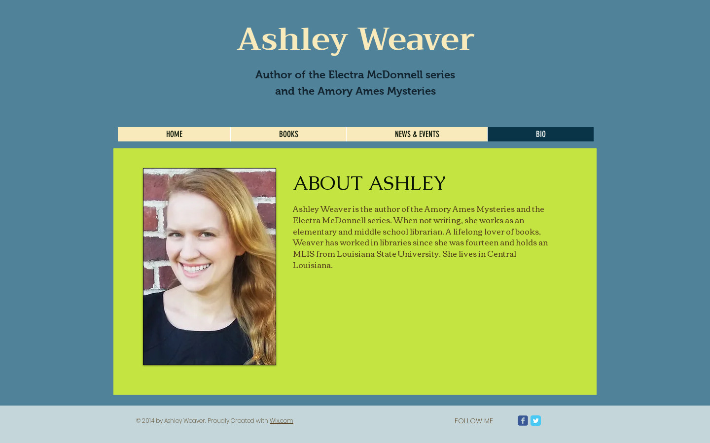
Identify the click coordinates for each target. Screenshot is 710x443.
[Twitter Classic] (536, 420)
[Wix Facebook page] (523, 420)
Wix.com (281, 420)
